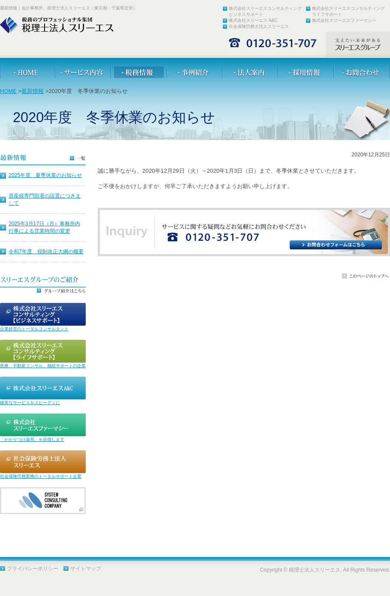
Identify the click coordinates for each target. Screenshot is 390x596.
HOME (8, 91)
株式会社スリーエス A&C (253, 20)
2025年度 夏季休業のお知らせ (45, 175)
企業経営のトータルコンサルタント (34, 328)
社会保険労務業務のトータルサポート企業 (40, 476)
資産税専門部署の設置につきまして (45, 199)
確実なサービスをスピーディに (30, 402)
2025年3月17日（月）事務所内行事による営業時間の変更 (44, 227)
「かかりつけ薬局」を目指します (32, 439)
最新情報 (32, 91)
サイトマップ (85, 569)
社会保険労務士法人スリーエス (259, 26)
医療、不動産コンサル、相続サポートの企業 (43, 365)
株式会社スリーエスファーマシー (344, 20)
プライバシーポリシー (32, 569)
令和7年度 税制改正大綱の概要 (46, 252)
